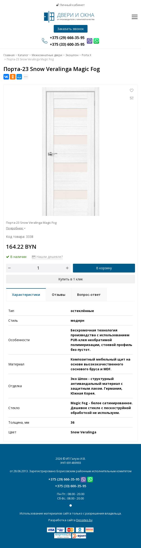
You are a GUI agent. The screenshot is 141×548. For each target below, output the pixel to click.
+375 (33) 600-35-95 (70, 486)
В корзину (104, 268)
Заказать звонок (70, 29)
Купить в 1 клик (70, 279)
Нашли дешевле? (47, 256)
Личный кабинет (70, 5)
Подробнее (15, 228)
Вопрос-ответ (89, 294)
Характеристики (26, 294)
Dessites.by (84, 520)
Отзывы (58, 294)
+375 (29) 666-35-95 (63, 479)
